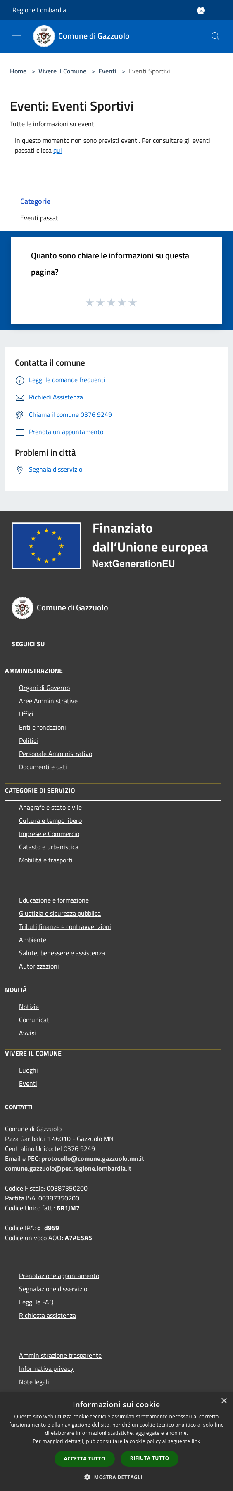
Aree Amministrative (48, 701)
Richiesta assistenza (47, 1315)
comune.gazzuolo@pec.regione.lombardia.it (68, 1168)
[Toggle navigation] (16, 35)
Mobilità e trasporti (46, 860)
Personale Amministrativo (55, 753)
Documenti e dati (43, 767)
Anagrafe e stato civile (50, 807)
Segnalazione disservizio (53, 1289)
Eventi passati (40, 218)
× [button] (224, 1401)
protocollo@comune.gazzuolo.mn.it (92, 1158)
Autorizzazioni (39, 966)
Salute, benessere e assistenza (62, 953)
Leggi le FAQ (36, 1302)
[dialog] (116, 1441)
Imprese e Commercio (49, 834)
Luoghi (28, 1070)
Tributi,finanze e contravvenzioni (65, 926)
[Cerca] (216, 36)
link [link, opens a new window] (196, 1441)
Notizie (29, 1006)
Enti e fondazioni (42, 727)
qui (57, 150)
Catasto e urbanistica (48, 847)
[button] (116, 1477)
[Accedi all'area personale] (201, 10)
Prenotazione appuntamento (59, 1276)
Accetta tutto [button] (84, 1458)
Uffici (26, 714)
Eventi (107, 71)
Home (18, 71)
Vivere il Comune (63, 71)
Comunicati (35, 1020)
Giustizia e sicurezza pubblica (60, 913)
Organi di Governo (44, 687)
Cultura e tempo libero (50, 820)
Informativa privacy (46, 1368)
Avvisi (27, 1033)
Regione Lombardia (39, 10)
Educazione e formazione (54, 900)
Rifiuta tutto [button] (149, 1458)
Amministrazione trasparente (60, 1355)
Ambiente (32, 940)
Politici (28, 740)
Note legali (34, 1382)
